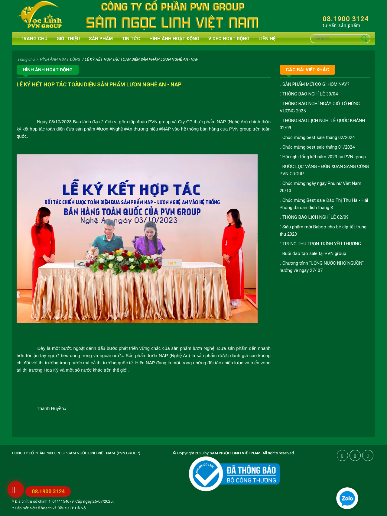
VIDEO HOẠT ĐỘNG (228, 38)
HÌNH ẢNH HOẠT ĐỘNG (174, 38)
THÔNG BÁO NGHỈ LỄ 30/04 (309, 94)
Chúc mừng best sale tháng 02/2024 (317, 137)
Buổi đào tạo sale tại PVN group (313, 253)
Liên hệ (267, 38)
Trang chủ (32, 39)
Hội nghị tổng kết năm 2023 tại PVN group (323, 157)
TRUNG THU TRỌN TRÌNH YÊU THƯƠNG (320, 244)
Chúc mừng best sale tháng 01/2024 (317, 147)
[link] (102, 128)
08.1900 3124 (346, 19)
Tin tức (131, 38)
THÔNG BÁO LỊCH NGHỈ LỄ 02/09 (314, 217)
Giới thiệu (68, 38)
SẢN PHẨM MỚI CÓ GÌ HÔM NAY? (315, 84)
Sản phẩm (101, 38)
